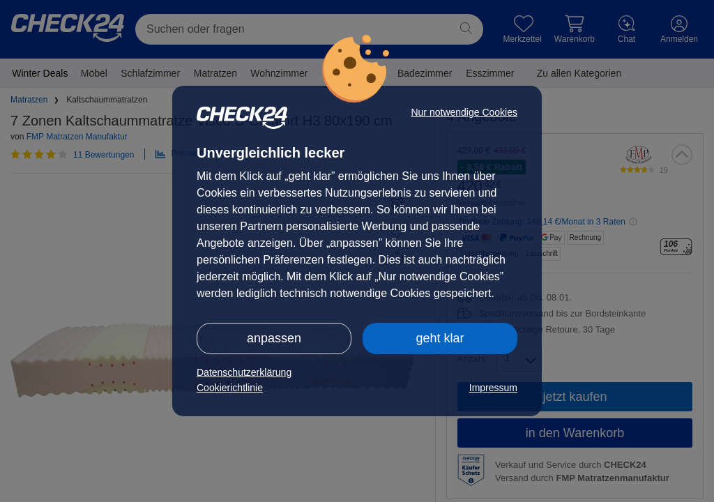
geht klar (440, 338)
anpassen (274, 338)
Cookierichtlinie (230, 387)
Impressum (493, 387)
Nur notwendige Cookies (464, 112)
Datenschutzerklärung (244, 372)
